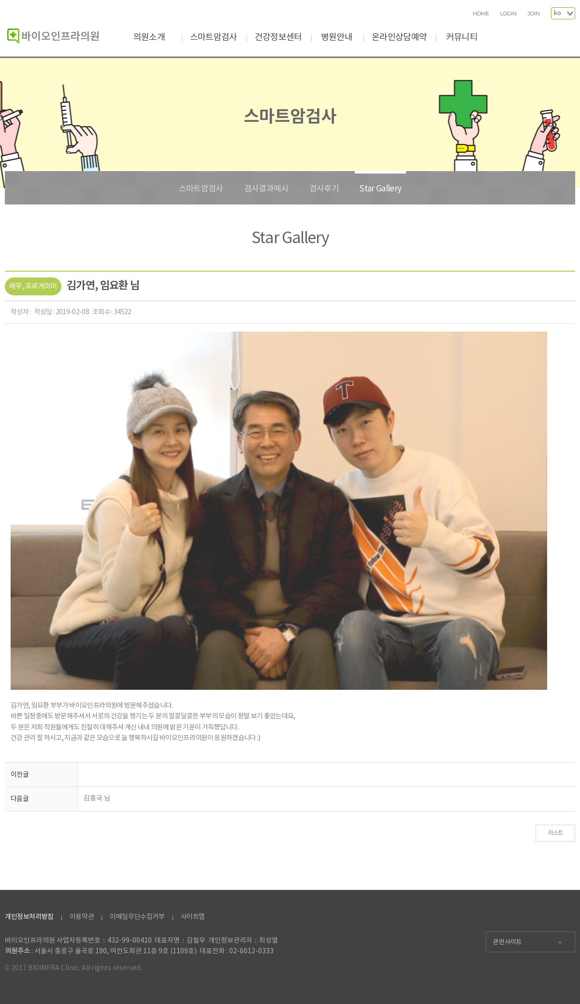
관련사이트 (507, 942)
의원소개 (149, 37)
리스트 (555, 833)
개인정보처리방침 (29, 917)
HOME (481, 14)
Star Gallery (380, 189)
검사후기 (324, 189)
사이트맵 (193, 917)
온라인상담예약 (399, 37)
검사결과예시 (266, 189)
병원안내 (336, 37)
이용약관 (82, 917)
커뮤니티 (462, 37)
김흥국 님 (97, 798)
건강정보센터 (278, 37)
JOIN (534, 14)
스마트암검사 (213, 37)
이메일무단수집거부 (137, 917)
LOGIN (508, 14)
